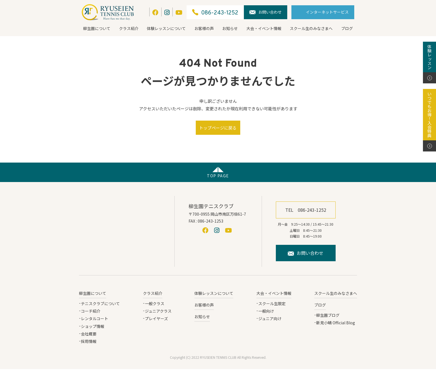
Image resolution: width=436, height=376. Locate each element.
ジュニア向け (269, 325)
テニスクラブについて (100, 310)
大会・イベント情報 (263, 28)
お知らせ (230, 28)
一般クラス (154, 310)
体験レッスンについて (166, 28)
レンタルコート (94, 325)
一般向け (266, 318)
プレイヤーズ (156, 325)
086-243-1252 (215, 12)
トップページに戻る (218, 131)
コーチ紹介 (90, 318)
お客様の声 (204, 28)
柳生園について (96, 28)
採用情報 (88, 348)
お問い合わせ (265, 12)
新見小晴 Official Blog (335, 329)
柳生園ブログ (328, 322)
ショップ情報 (92, 333)
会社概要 (88, 340)
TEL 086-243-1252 (305, 216)
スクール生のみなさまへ (311, 28)
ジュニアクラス (158, 318)
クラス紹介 (128, 28)
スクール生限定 (272, 310)
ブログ (347, 28)
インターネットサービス (327, 12)
